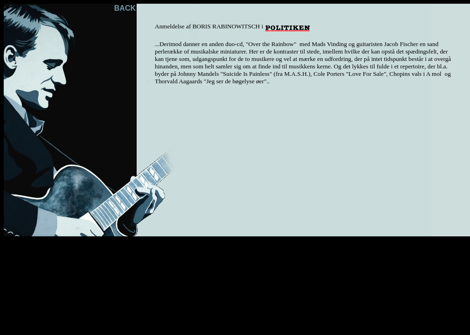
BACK (125, 8)
